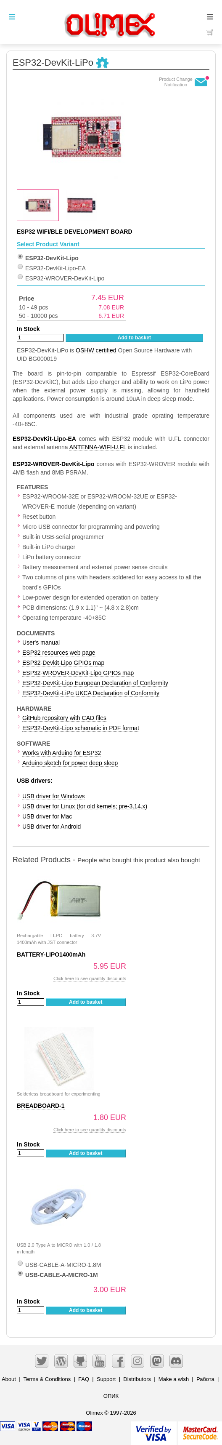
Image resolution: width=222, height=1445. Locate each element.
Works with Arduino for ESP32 (61, 752)
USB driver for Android (51, 826)
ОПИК (111, 1396)
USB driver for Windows (53, 796)
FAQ (83, 1379)
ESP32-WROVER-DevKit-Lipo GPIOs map (78, 672)
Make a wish (174, 1379)
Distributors (137, 1379)
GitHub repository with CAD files (64, 718)
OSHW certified (96, 350)
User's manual (41, 642)
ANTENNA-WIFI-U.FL (98, 447)
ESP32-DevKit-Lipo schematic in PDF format (80, 728)
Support (106, 1379)
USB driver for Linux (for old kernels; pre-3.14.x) (84, 806)
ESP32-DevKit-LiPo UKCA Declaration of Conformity (90, 693)
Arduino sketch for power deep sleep (70, 763)
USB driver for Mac (47, 816)
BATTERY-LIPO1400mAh (51, 954)
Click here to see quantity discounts (89, 978)
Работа (205, 1379)
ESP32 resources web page (58, 652)
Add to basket (134, 338)
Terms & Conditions (47, 1379)
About (9, 1379)
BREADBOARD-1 (41, 1105)
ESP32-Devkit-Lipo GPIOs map (63, 662)
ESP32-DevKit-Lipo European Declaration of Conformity (95, 683)
